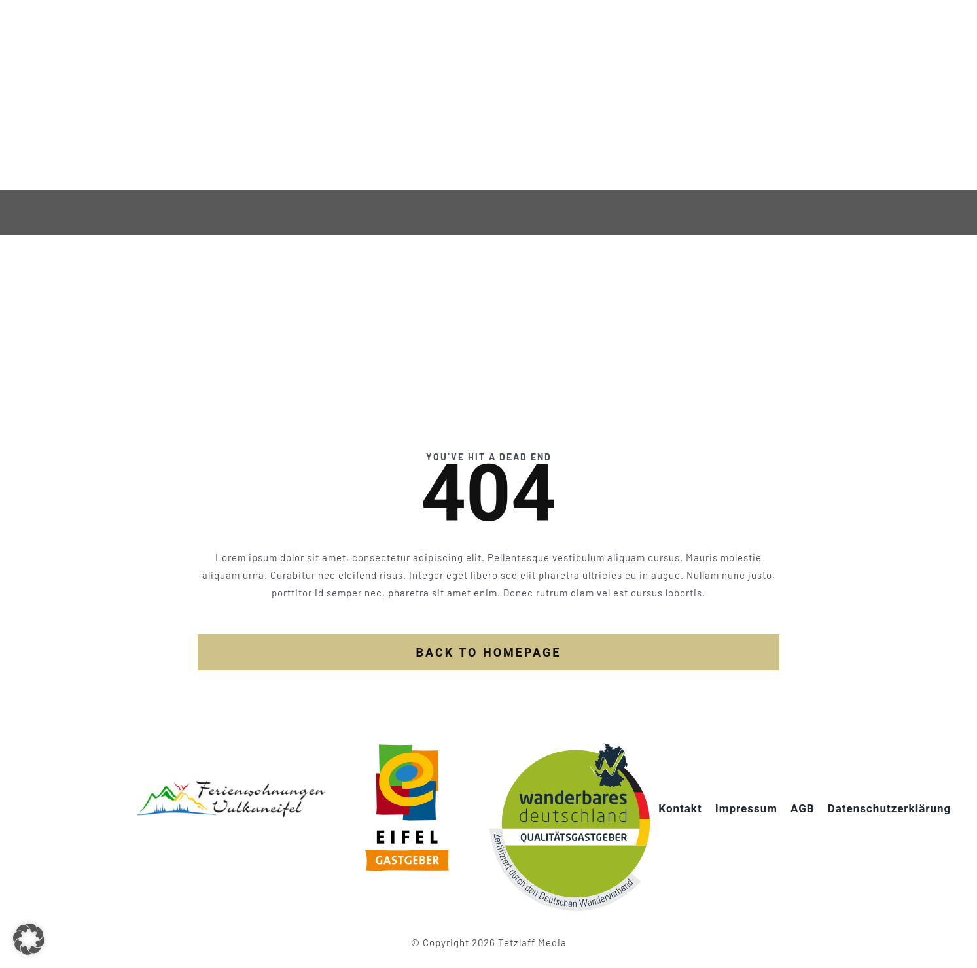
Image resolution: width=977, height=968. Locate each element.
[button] (29, 939)
